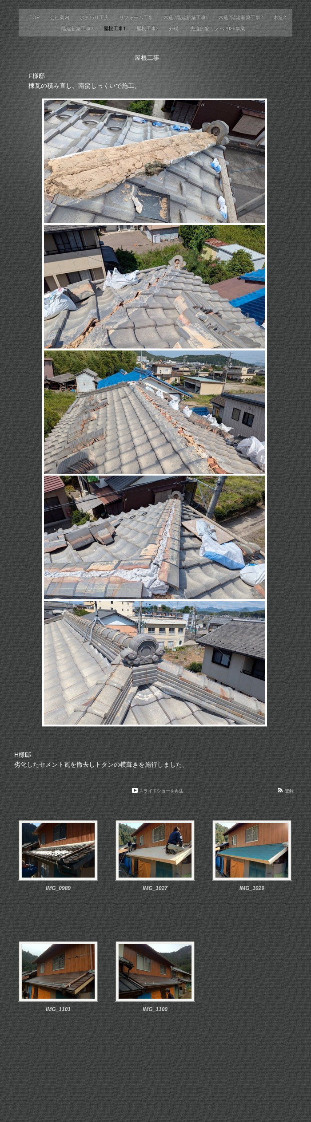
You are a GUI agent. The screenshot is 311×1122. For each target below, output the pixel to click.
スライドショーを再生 (161, 790)
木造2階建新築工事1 (186, 17)
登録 (289, 790)
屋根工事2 (148, 28)
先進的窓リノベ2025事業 (217, 28)
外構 (175, 28)
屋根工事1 (115, 28)
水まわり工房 (95, 17)
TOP (35, 17)
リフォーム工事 (137, 17)
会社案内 (60, 17)
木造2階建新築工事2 (242, 17)
